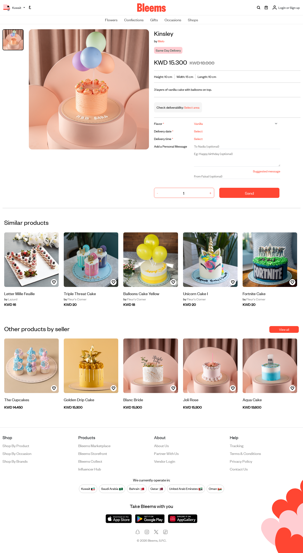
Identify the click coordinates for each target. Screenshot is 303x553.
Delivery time (163, 138)
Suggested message (266, 171)
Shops (193, 19)
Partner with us (166, 453)
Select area (191, 107)
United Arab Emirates (186, 488)
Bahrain (136, 488)
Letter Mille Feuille (19, 293)
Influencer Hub (89, 468)
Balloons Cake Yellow (141, 293)
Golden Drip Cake (79, 399)
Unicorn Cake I (195, 293)
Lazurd (10, 299)
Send (249, 193)
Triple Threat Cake (80, 293)
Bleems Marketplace (94, 445)
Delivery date (163, 131)
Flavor (159, 123)
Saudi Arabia (112, 488)
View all (284, 329)
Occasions (173, 19)
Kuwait (88, 488)
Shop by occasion (17, 453)
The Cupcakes (16, 399)
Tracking (236, 445)
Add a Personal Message (170, 146)
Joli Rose (190, 399)
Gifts (154, 19)
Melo (161, 41)
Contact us (239, 468)
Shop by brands (15, 461)
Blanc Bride (133, 399)
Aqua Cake (252, 399)
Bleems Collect (90, 461)
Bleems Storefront (92, 453)
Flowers (111, 19)
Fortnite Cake (254, 293)
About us (161, 445)
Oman (215, 488)
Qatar (156, 488)
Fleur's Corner (75, 299)
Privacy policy (241, 461)
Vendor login (164, 461)
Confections (134, 19)
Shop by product (16, 445)
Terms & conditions (245, 453)
